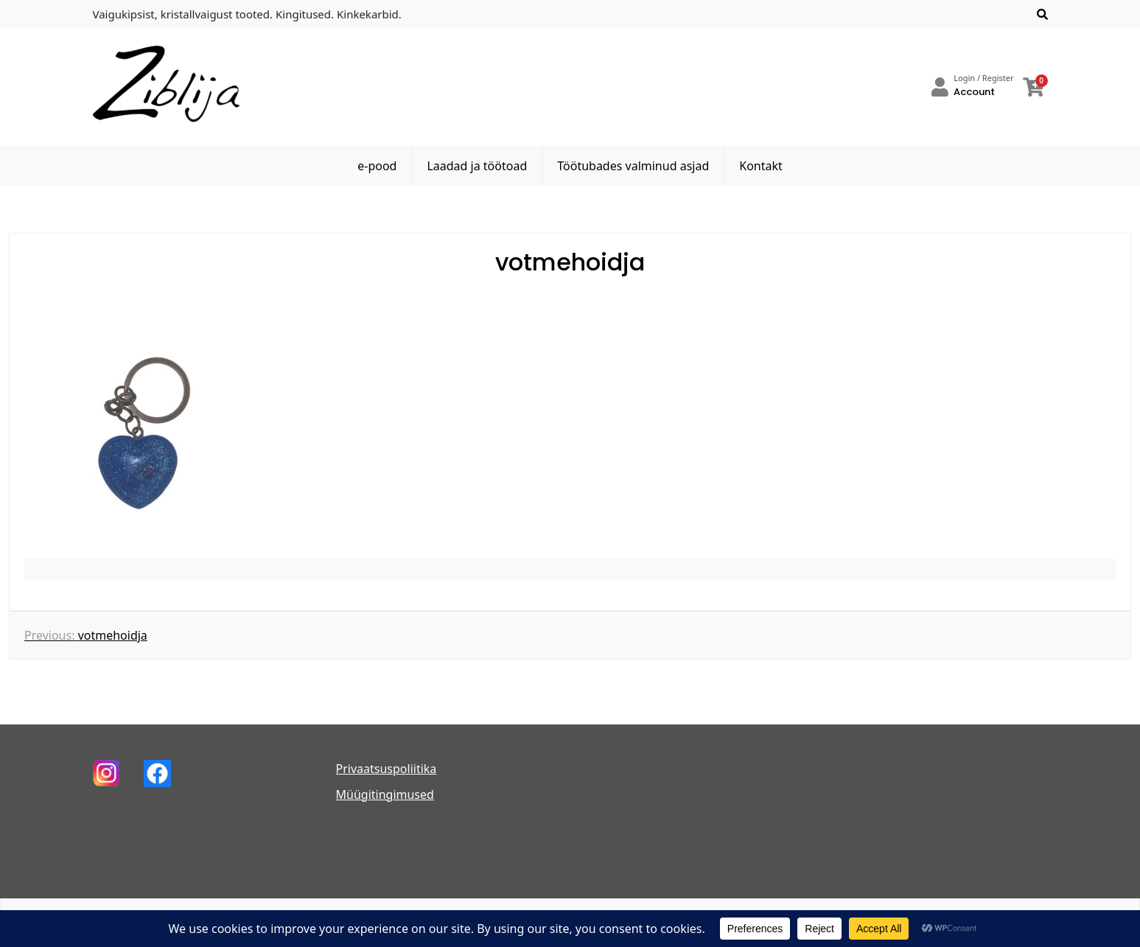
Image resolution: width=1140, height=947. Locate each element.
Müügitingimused (385, 794)
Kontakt (761, 166)
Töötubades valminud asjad (633, 166)
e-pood (376, 166)
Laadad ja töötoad (477, 166)
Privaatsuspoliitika (386, 769)
